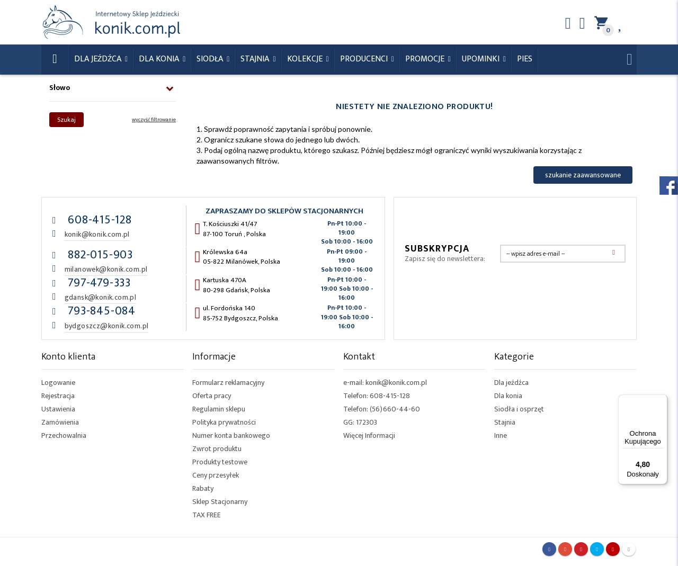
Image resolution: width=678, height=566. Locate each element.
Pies (524, 59)
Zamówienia (60, 422)
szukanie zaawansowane (583, 175)
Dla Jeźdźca (98, 59)
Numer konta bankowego (231, 435)
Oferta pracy (211, 396)
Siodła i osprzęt (519, 409)
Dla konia (160, 59)
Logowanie (58, 382)
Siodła (211, 59)
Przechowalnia (63, 435)
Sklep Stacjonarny (219, 502)
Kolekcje (306, 59)
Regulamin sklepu (218, 409)
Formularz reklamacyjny (228, 382)
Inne (500, 435)
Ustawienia (58, 409)
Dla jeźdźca (511, 382)
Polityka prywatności (224, 422)
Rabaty (202, 488)
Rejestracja (58, 396)
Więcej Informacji (369, 435)
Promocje (426, 59)
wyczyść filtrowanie (154, 119)
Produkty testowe (219, 462)
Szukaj (66, 119)
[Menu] (661, 400)
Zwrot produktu (217, 449)
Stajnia (255, 59)
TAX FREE (206, 515)
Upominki (482, 59)
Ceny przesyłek (215, 475)
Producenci (365, 59)
